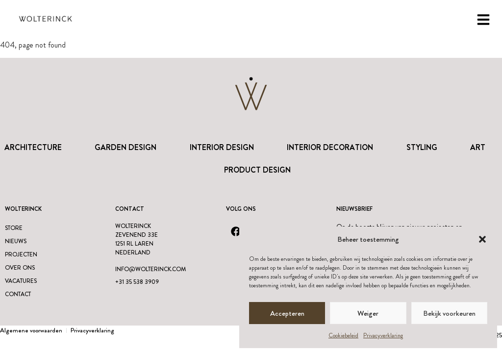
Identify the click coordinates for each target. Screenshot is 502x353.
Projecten (21, 254)
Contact (18, 294)
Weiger (367, 313)
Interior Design (222, 147)
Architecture (33, 147)
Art (477, 147)
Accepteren (287, 313)
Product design (257, 170)
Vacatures (21, 281)
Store (14, 228)
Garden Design (125, 147)
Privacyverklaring (383, 335)
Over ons (20, 267)
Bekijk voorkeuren (449, 313)
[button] (482, 239)
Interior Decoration (330, 147)
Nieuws (15, 241)
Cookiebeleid (343, 335)
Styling (421, 147)
